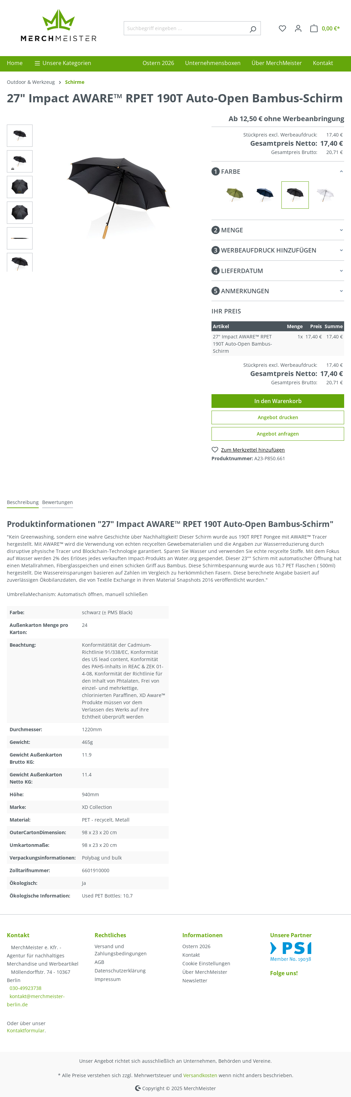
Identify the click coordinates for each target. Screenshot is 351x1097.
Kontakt (191, 955)
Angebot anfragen (278, 433)
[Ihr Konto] (298, 28)
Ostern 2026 (196, 946)
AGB (99, 962)
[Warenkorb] (325, 28)
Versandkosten (200, 1075)
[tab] (23, 502)
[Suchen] (253, 28)
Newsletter (194, 980)
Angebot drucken (278, 417)
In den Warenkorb (278, 401)
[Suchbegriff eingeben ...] (184, 28)
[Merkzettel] (282, 28)
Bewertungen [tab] (57, 502)
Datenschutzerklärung (120, 970)
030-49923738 (25, 988)
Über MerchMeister (204, 972)
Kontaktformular (26, 1030)
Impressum (108, 979)
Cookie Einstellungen (206, 963)
